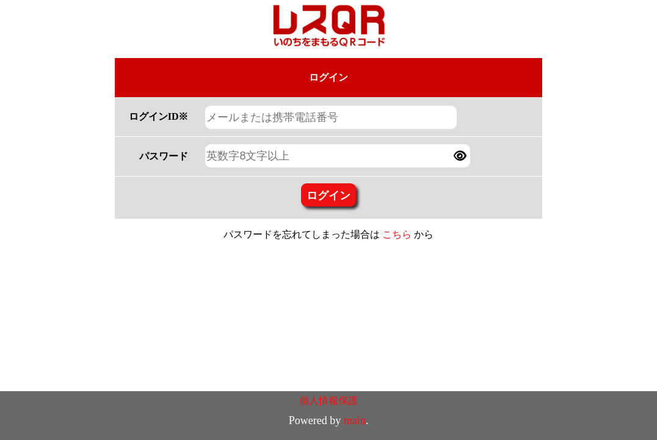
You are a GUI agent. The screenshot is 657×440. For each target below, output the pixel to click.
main (355, 420)
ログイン (328, 194)
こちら (397, 234)
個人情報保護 (328, 400)
